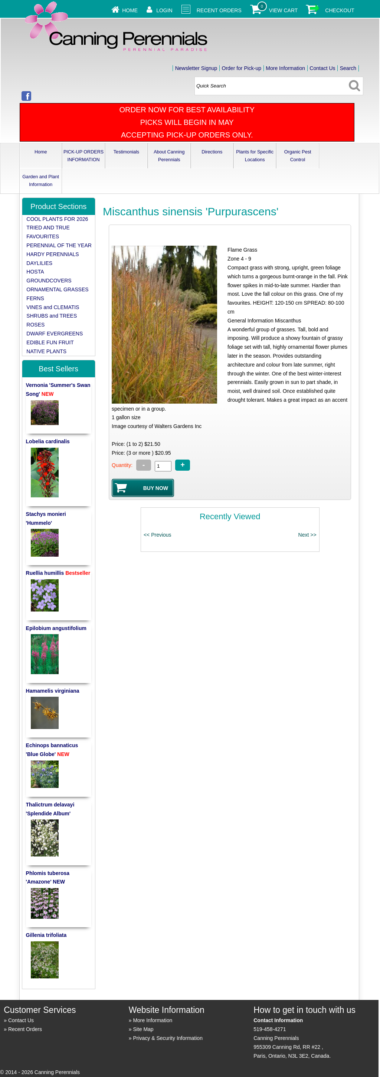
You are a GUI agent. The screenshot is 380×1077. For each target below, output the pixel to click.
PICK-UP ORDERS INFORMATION (83, 155)
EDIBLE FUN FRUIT (50, 342)
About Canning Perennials (169, 155)
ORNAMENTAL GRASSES (57, 289)
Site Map (143, 1029)
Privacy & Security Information (168, 1038)
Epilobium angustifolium (56, 628)
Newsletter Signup (196, 68)
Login (164, 10)
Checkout (339, 10)
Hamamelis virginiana (52, 691)
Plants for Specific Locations (254, 155)
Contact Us (322, 68)
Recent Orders (219, 10)
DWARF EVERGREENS (54, 334)
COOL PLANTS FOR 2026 (57, 219)
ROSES (35, 325)
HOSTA (35, 272)
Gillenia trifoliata (46, 935)
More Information (285, 68)
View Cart (283, 10)
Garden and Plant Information (40, 180)
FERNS (35, 298)
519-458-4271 (269, 1029)
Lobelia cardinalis (48, 441)
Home (130, 10)
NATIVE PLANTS (46, 351)
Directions (212, 152)
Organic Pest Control (297, 155)
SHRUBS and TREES (51, 316)
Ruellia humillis (58, 573)
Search (348, 68)
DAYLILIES (39, 263)
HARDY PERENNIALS (52, 254)
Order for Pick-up (242, 68)
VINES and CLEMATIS (52, 307)
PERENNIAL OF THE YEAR (59, 245)
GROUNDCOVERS (48, 281)
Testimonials (126, 152)
